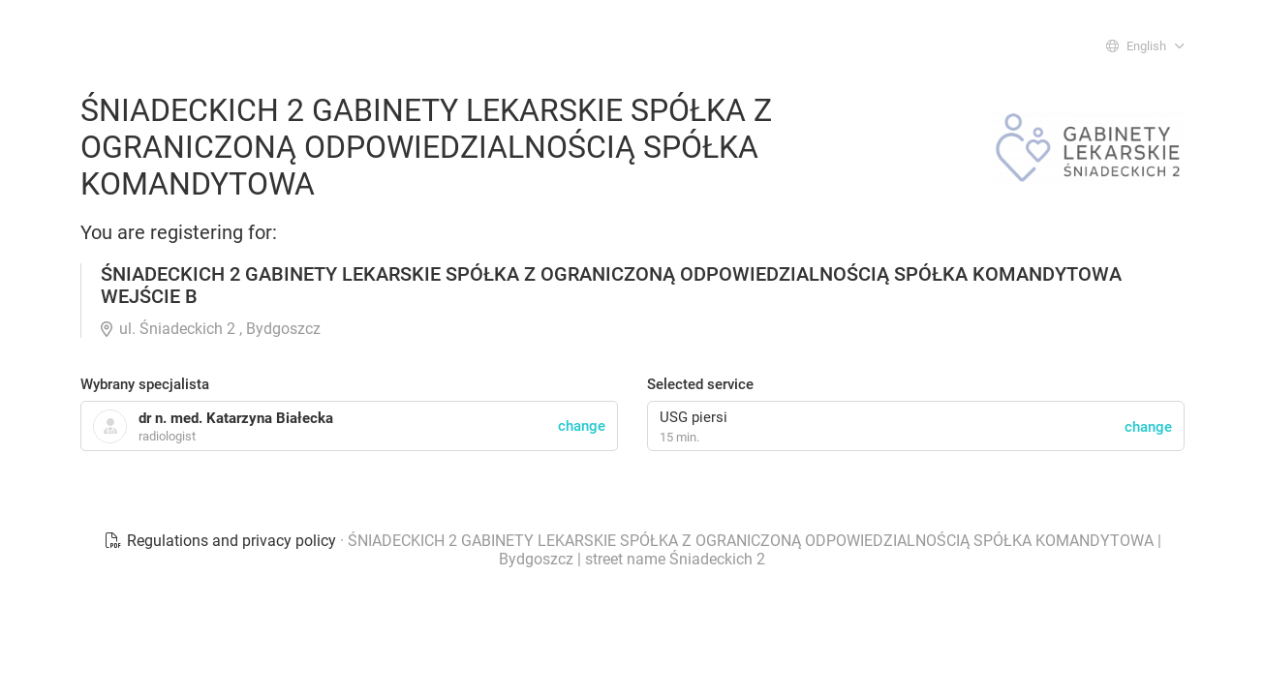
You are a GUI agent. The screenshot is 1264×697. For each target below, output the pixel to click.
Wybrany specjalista (144, 384)
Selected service (700, 384)
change (1148, 427)
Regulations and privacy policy (222, 540)
